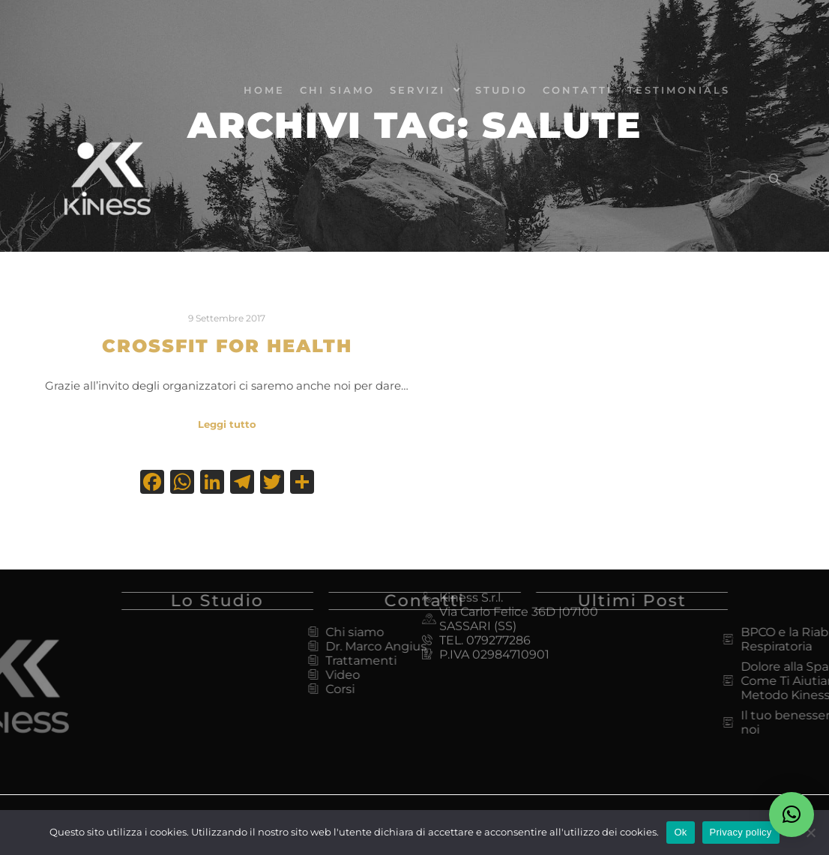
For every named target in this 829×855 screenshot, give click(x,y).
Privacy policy (741, 832)
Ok (680, 832)
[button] (791, 814)
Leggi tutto (227, 424)
